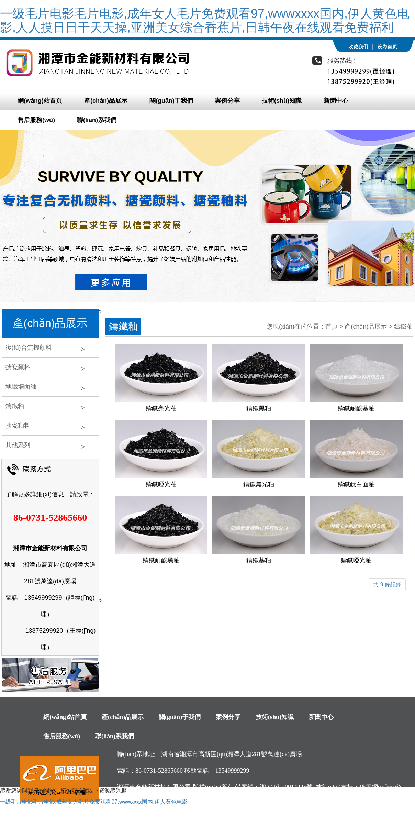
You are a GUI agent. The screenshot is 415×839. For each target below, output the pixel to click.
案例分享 (227, 100)
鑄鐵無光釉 (258, 484)
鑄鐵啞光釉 (161, 484)
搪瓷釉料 (17, 425)
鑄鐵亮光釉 (161, 408)
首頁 (331, 326)
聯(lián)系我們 (96, 120)
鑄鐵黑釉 (258, 408)
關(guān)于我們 (171, 100)
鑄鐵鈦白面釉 (356, 484)
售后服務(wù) (36, 120)
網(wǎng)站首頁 (40, 100)
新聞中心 (336, 100)
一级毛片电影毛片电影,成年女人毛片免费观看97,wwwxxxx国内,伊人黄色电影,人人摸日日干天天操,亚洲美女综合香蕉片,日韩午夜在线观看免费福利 (205, 20)
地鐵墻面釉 (20, 386)
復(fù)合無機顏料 (28, 347)
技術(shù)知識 (282, 100)
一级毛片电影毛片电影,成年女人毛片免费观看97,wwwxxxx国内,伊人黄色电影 (94, 802)
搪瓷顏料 (17, 367)
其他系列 (17, 445)
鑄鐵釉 (14, 405)
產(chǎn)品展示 (105, 100)
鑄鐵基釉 (258, 560)
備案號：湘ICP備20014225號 (274, 787)
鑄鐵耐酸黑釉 (161, 560)
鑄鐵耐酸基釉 (356, 408)
